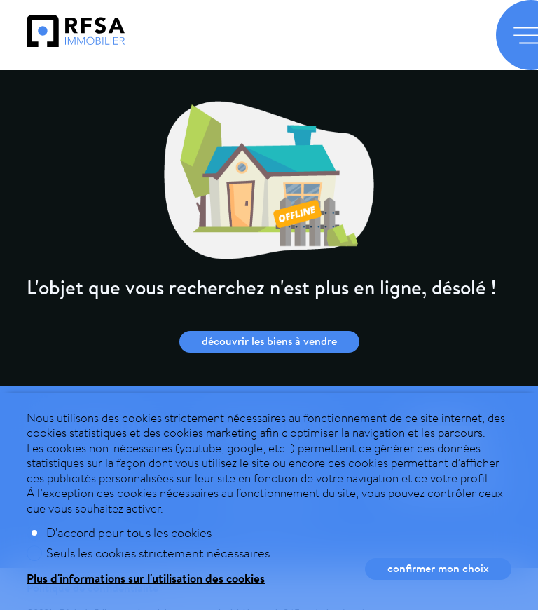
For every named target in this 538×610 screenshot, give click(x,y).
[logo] (76, 42)
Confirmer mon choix (438, 568)
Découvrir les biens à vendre (269, 340)
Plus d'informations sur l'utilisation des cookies (146, 578)
